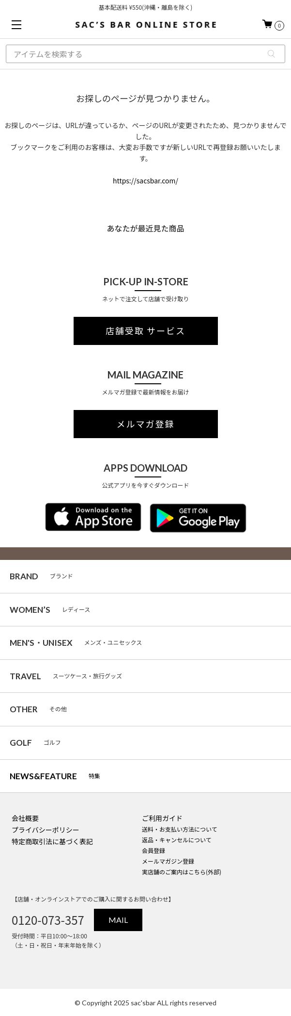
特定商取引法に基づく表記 (52, 841)
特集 (55, 776)
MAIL (118, 919)
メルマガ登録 (146, 424)
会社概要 (25, 818)
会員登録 (153, 850)
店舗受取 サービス (145, 331)
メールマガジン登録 (168, 861)
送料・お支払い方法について (179, 829)
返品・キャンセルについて (177, 840)
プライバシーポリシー (45, 830)
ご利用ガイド (162, 818)
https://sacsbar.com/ (145, 180)
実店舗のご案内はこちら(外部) (181, 872)
